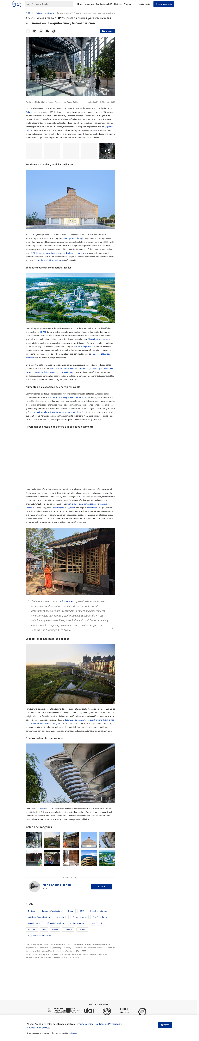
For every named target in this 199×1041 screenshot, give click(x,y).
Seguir (101, 886)
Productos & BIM (104, 4)
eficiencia (68, 929)
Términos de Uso (84, 1024)
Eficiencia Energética (55, 923)
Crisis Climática (97, 923)
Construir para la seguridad (63, 507)
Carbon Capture (79, 917)
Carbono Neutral (77, 923)
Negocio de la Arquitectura (39, 935)
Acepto (165, 1025)
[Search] (52, 4)
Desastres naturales (98, 911)
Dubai (28, 112)
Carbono (82, 929)
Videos (127, 4)
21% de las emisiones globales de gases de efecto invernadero (57, 253)
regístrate (73, 1033)
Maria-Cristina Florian (57, 885)
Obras (79, 4)
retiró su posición (85, 346)
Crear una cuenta (164, 4)
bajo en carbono (100, 917)
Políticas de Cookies (38, 1027)
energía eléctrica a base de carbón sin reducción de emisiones (55, 412)
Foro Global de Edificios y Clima (47, 260)
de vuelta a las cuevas (98, 339)
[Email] (47, 31)
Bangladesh (92, 507)
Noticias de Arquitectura (51, 911)
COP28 (33, 234)
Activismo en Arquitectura (39, 917)
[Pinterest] (54, 31)
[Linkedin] (41, 31)
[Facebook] (28, 31)
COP (44, 929)
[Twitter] (34, 31)
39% (95, 130)
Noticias (118, 4)
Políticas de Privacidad (107, 1024)
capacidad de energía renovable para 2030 (68, 397)
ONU (82, 911)
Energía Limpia (34, 923)
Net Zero (31, 929)
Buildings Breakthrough (73, 238)
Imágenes (89, 4)
